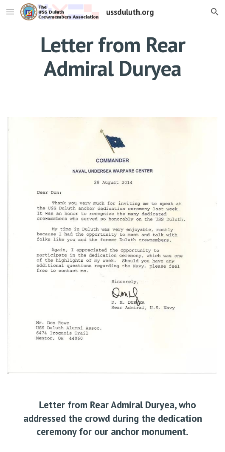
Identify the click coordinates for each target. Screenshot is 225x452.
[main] (112, 56)
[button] (10, 11)
